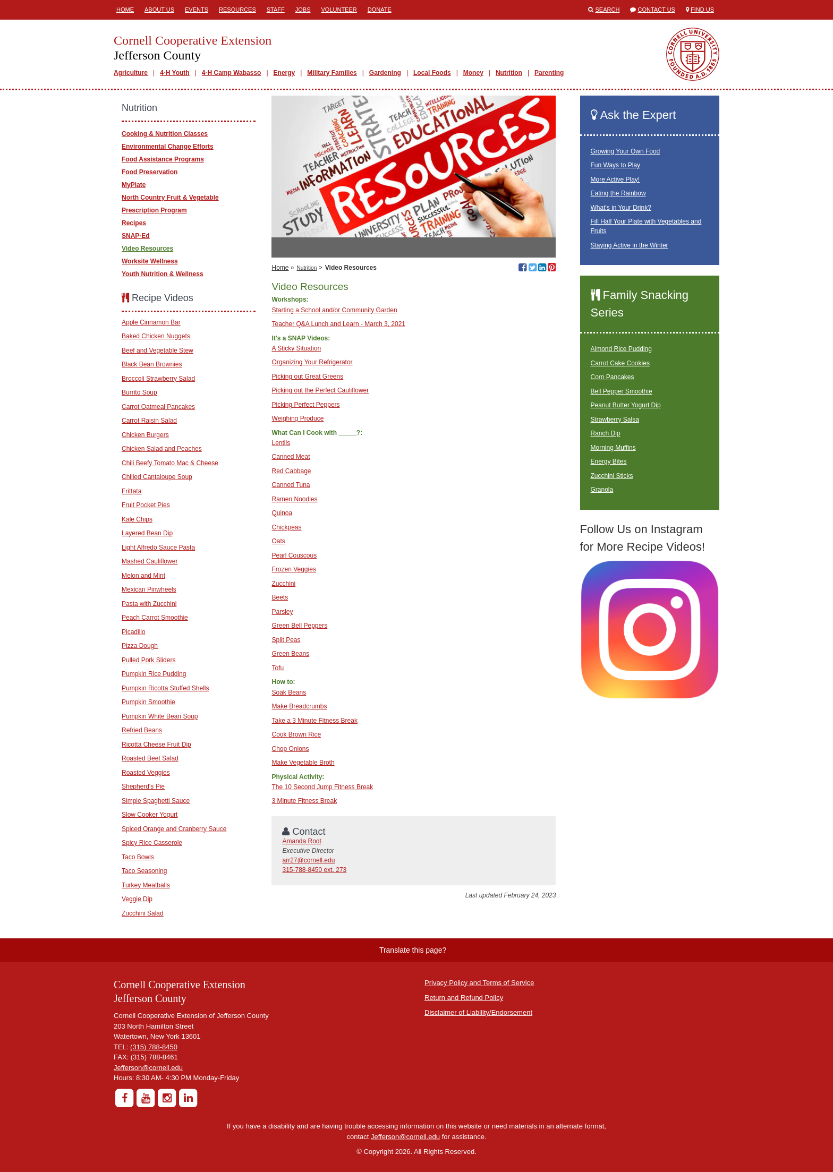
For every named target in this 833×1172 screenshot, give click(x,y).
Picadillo (134, 632)
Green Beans (290, 653)
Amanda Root (301, 841)
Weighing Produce (297, 418)
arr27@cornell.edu (308, 860)
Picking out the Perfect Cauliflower (320, 390)
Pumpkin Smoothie (148, 702)
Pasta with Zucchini (149, 604)
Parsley (282, 611)
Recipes (134, 223)
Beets (279, 597)
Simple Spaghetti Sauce (156, 801)
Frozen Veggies (293, 569)
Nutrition (509, 72)
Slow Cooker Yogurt (149, 814)
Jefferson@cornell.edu (148, 1068)
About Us (159, 9)
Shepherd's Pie (143, 786)
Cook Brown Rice (296, 734)
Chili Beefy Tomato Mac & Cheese (170, 463)
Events (196, 9)
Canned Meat (290, 456)
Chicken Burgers (145, 435)
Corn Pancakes (612, 377)
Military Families (331, 72)
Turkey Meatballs (146, 885)
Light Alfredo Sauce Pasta (158, 547)
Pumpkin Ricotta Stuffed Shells (165, 688)
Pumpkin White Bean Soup (160, 716)
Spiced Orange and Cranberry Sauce (174, 829)
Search (608, 9)
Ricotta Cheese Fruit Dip (156, 744)
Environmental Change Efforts (168, 146)
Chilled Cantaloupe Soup (157, 477)
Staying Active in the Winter (629, 245)
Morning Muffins (613, 447)
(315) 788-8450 (153, 1047)
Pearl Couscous (294, 555)
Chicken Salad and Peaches (162, 448)
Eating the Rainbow (618, 193)
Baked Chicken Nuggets (156, 336)
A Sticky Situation (296, 348)
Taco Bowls (138, 857)
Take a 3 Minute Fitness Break (314, 720)
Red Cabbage (291, 471)
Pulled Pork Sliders (148, 660)
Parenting (549, 72)
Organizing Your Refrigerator (311, 362)
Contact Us (656, 9)
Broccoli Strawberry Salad (158, 378)
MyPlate (134, 185)
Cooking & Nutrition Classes (165, 134)
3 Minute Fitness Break (304, 801)
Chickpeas (286, 527)
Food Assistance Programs (163, 159)
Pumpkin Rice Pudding (154, 674)
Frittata (131, 491)
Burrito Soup (139, 392)
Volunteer (338, 9)
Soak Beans (288, 692)
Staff (276, 9)
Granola (602, 489)
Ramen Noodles (294, 499)
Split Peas (285, 640)
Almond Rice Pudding (621, 349)
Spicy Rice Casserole (152, 842)
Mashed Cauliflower (149, 561)
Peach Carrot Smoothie (155, 617)
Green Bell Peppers (299, 625)
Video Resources (147, 248)
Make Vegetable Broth (302, 762)
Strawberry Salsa (615, 419)
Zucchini (283, 583)
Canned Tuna (290, 485)
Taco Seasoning (144, 871)
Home (125, 9)
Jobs (303, 9)
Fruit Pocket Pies (146, 505)
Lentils (280, 443)
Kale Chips (137, 519)
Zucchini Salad (143, 913)
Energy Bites (609, 461)
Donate (380, 9)
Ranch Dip (605, 433)
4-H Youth (175, 72)
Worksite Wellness (150, 261)
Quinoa (281, 513)
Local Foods (432, 72)
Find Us (702, 9)
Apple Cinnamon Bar (151, 322)
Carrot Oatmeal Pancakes (158, 406)
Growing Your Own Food (625, 151)
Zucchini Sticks (612, 476)
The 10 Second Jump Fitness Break (322, 787)
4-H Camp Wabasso (231, 72)
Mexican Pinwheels (149, 589)
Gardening (385, 72)
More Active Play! (615, 179)
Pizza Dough (140, 645)
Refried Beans (142, 730)
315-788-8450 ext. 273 (314, 870)
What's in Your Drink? (621, 207)
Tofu (277, 668)
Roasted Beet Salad (150, 758)
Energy (284, 72)
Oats (278, 541)
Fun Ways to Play (616, 165)
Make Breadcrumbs (299, 706)
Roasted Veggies (146, 772)
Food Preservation (149, 172)
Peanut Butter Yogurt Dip (626, 405)
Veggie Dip (137, 899)
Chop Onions (290, 748)
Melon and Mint (143, 575)
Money (473, 72)
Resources (237, 9)
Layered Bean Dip (147, 533)
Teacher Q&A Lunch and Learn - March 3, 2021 (338, 324)
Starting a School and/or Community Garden (334, 310)
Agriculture (131, 72)
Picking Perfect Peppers (305, 404)
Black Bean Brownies (152, 364)
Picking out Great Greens (307, 376)
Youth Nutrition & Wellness (162, 274)
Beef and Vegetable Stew (157, 350)
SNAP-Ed (136, 235)
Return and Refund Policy (463, 998)
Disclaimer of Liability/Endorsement (478, 1012)
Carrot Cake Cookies (620, 363)
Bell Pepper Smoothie (621, 391)
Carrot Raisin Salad (149, 420)
